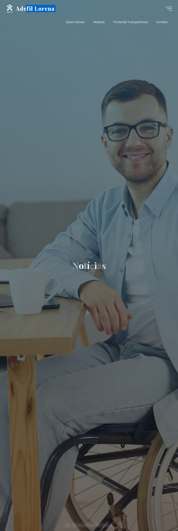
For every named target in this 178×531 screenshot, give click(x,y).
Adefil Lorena (35, 8)
